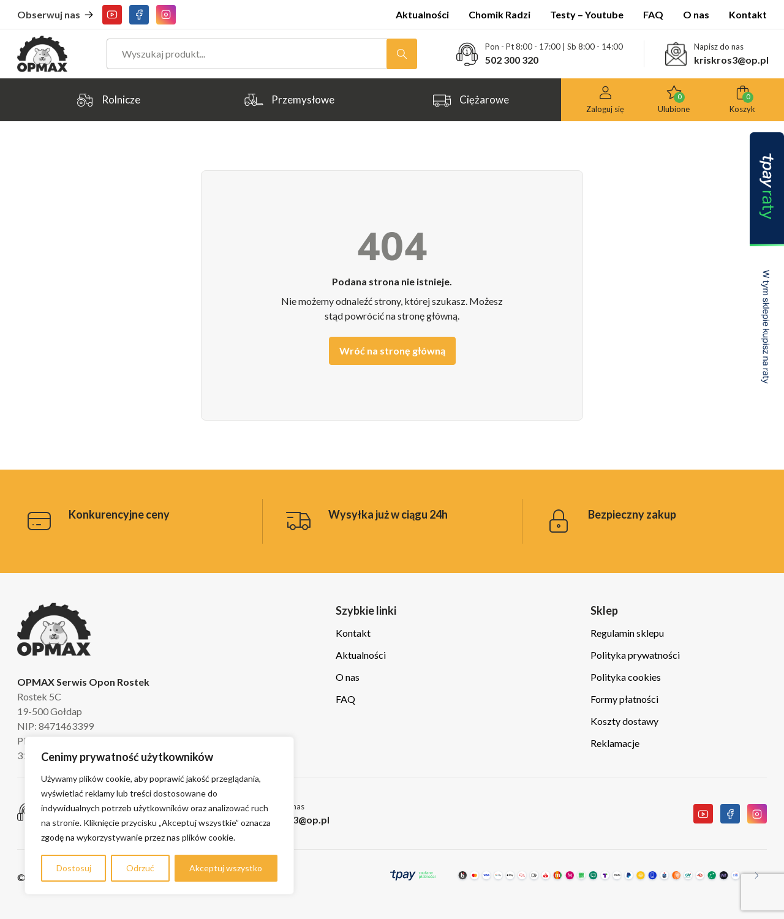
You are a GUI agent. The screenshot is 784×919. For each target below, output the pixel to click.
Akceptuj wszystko (225, 868)
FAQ (653, 14)
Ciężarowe (470, 100)
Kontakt (748, 14)
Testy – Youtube (587, 14)
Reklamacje (614, 743)
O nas (696, 14)
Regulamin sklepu (627, 633)
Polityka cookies (625, 677)
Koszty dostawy (624, 721)
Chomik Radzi (499, 14)
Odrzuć (140, 868)
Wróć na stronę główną (392, 350)
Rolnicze (107, 100)
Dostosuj (73, 868)
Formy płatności (624, 699)
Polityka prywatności (635, 655)
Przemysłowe (289, 100)
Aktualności (422, 14)
